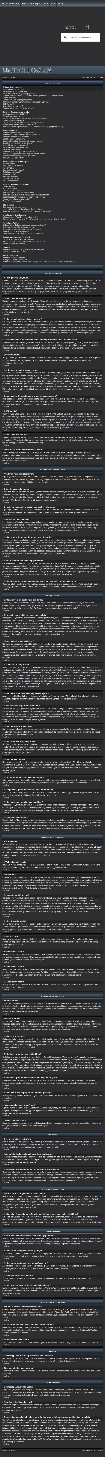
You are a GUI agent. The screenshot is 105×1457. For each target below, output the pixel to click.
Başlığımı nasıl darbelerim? (13, 158)
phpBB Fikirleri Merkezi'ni (33, 1407)
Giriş (60, 3)
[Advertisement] (28, 37)
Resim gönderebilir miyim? (13, 170)
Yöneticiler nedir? (9, 186)
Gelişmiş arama (71, 28)
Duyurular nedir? (9, 174)
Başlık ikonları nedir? (11, 181)
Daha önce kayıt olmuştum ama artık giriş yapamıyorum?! (26, 102)
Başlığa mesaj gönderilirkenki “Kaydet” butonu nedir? (24, 154)
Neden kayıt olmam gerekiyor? (15, 91)
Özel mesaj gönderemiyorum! (14, 207)
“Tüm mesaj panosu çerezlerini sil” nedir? (19, 108)
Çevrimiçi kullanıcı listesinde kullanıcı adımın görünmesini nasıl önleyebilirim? (33, 96)
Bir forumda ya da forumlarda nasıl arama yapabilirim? (24, 225)
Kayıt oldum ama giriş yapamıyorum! (17, 100)
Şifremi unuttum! (9, 98)
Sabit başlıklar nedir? (11, 176)
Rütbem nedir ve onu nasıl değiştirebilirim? (20, 125)
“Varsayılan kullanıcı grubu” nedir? (16, 199)
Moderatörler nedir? (10, 189)
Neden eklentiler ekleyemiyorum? (16, 147)
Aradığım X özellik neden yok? (15, 259)
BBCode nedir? (9, 164)
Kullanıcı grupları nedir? (12, 191)
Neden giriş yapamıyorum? (13, 89)
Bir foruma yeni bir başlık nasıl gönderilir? (19, 133)
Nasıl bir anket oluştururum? (14, 139)
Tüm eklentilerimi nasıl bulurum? (15, 252)
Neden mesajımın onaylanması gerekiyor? (19, 156)
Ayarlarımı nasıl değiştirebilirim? (15, 114)
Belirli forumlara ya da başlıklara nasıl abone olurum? (24, 241)
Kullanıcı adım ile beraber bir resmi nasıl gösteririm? (23, 122)
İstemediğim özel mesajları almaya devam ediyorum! (23, 209)
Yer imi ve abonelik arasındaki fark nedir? (19, 239)
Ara (53, 3)
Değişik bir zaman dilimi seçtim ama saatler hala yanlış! (25, 118)
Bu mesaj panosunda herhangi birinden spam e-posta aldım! (27, 211)
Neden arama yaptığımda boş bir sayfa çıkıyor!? (22, 229)
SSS (46, 3)
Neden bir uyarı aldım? (12, 149)
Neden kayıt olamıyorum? (13, 106)
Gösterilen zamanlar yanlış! (13, 116)
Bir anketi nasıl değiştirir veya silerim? (18, 143)
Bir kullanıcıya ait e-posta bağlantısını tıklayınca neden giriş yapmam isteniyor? (34, 127)
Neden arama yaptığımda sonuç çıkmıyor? (19, 227)
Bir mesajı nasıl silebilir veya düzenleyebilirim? (21, 135)
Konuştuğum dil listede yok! (13, 120)
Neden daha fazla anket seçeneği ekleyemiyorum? (23, 141)
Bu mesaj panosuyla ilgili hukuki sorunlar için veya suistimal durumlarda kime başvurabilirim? (39, 262)
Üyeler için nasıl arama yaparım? (16, 231)
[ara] (80, 37)
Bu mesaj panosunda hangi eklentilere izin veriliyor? (23, 249)
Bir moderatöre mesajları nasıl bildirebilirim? (20, 152)
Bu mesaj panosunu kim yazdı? (15, 257)
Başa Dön (6, 294)
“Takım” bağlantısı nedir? (12, 201)
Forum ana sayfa (31, 3)
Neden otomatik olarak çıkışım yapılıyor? (19, 93)
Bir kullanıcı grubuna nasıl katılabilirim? (18, 193)
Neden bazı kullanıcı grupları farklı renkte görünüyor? (24, 197)
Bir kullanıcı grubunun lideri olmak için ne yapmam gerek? (26, 195)
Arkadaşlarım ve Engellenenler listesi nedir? (20, 217)
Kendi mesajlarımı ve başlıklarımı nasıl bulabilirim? (23, 233)
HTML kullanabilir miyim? (13, 166)
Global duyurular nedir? (12, 172)
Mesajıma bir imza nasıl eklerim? (16, 137)
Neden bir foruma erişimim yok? (15, 145)
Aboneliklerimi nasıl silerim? (14, 244)
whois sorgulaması (59, 1423)
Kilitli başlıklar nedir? (11, 178)
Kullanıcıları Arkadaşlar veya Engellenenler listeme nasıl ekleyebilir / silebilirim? (34, 219)
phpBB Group (39, 1389)
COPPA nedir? (8, 104)
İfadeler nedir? (8, 168)
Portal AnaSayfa (10, 3)
